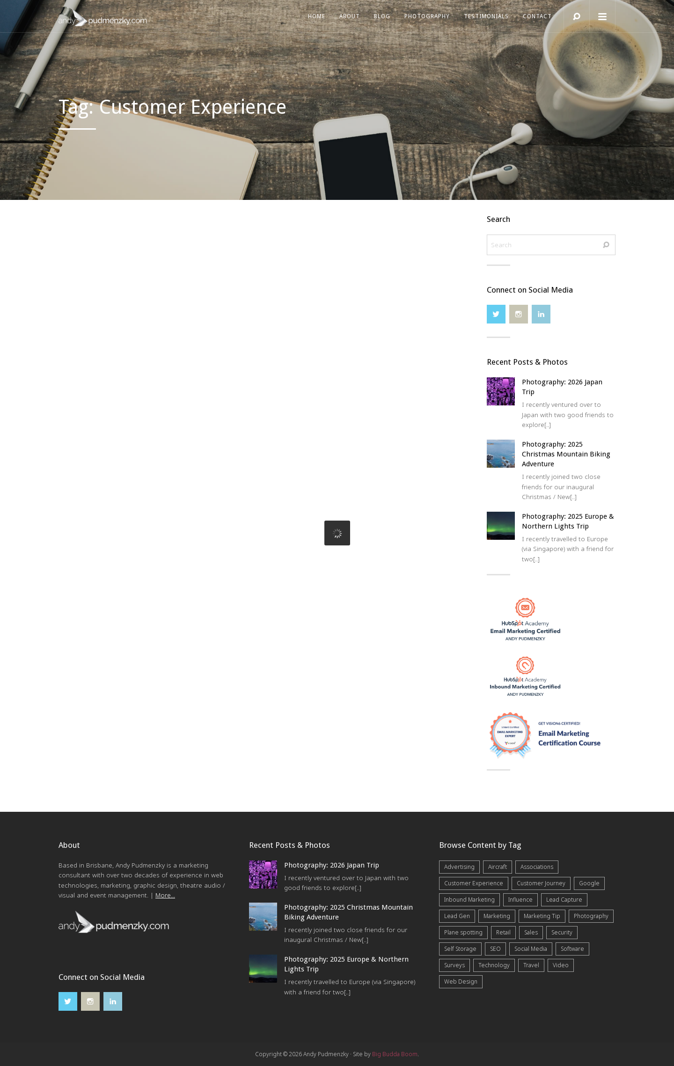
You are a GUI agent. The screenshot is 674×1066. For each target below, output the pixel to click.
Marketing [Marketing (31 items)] (497, 916)
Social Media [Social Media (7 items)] (530, 949)
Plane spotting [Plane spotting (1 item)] (463, 932)
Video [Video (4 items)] (561, 965)
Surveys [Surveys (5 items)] (454, 965)
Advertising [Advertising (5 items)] (459, 867)
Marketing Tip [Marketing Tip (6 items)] (542, 916)
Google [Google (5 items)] (589, 883)
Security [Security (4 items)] (561, 932)
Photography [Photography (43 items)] (591, 916)
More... (165, 895)
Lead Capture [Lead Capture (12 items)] (564, 900)
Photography (427, 16)
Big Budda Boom (395, 1054)
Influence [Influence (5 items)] (520, 900)
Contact (537, 16)
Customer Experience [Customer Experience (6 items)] (473, 883)
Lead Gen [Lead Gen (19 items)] (457, 916)
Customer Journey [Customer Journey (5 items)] (541, 883)
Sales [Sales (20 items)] (531, 932)
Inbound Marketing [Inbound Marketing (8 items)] (469, 900)
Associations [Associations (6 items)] (536, 867)
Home (316, 16)
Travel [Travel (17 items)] (531, 965)
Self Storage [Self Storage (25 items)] (460, 949)
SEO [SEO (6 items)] (495, 949)
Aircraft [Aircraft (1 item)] (497, 867)
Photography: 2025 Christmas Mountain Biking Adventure (566, 454)
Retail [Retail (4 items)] (503, 932)
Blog (382, 16)
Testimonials (486, 16)
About (349, 16)
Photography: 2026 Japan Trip (331, 865)
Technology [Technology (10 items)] (494, 965)
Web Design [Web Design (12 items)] (460, 981)
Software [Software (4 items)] (572, 949)
